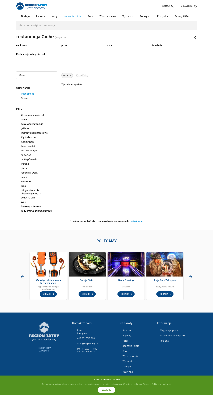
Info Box (164, 340)
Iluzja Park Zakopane (165, 280)
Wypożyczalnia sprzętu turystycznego (48, 281)
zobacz (47, 294)
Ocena (24, 98)
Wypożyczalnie (107, 16)
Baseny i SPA (182, 16)
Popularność (27, 93)
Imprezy (40, 16)
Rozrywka (162, 16)
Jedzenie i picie (72, 16)
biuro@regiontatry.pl (87, 343)
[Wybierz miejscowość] (32, 75)
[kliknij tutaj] (136, 221)
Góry (90, 16)
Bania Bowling (126, 280)
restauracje (49, 25)
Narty (54, 16)
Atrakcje (25, 16)
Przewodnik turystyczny (172, 335)
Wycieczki (127, 16)
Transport (145, 16)
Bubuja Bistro (87, 280)
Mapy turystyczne (169, 330)
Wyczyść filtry (82, 75)
